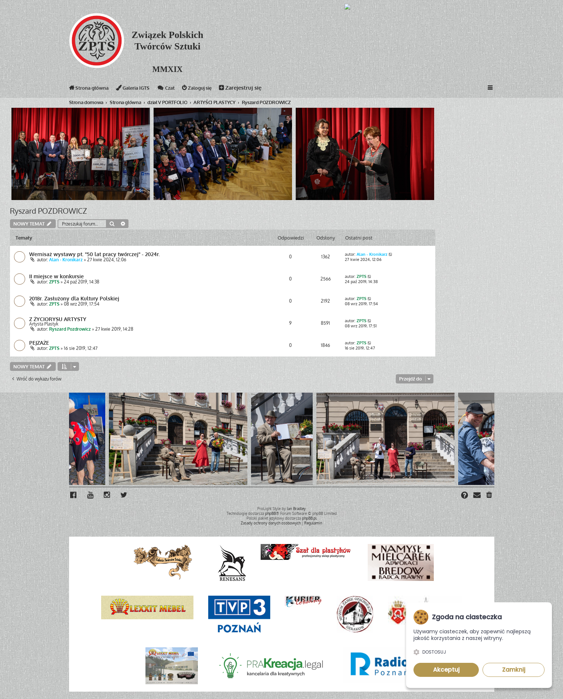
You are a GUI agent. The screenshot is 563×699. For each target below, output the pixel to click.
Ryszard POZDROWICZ (48, 211)
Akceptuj (446, 669)
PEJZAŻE (39, 343)
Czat (178, 89)
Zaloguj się (212, 89)
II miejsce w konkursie (56, 276)
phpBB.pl (309, 517)
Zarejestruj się (258, 89)
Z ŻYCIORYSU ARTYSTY (57, 319)
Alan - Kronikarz (66, 260)
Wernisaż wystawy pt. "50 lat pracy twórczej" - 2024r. (94, 254)
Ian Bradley (296, 508)
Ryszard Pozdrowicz (70, 329)
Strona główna (91, 89)
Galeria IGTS (140, 89)
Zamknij (513, 669)
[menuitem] (489, 495)
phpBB (270, 512)
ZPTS (54, 282)
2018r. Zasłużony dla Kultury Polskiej (74, 298)
